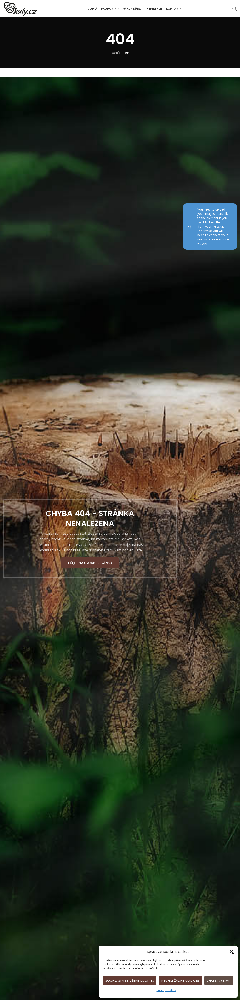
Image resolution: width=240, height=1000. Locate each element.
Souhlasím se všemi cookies (129, 980)
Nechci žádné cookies (180, 980)
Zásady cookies (166, 990)
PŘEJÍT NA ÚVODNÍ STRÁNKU (90, 565)
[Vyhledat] (234, 11)
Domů (115, 58)
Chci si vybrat (219, 980)
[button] (231, 951)
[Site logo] (26, 11)
